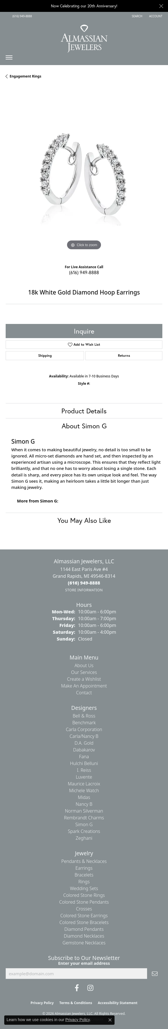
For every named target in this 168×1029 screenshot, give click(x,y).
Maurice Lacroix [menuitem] (84, 784)
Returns (124, 355)
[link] (21, 16)
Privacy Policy (42, 1002)
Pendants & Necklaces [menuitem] (84, 861)
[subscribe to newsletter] (154, 973)
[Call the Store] (84, 583)
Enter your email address (84, 963)
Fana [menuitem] (84, 756)
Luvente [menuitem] (84, 777)
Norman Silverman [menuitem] (84, 811)
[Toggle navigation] (9, 59)
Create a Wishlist (84, 679)
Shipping (45, 355)
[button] (136, 16)
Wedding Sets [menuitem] (84, 888)
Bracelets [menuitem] (84, 875)
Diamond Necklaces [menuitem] (84, 936)
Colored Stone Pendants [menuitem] (84, 902)
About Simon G (84, 425)
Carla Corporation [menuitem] (84, 729)
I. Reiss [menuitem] (84, 770)
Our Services (84, 672)
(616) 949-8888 (84, 272)
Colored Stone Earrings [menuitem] (84, 915)
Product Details (84, 410)
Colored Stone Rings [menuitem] (84, 895)
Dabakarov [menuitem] (84, 750)
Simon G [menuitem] (83, 824)
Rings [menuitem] (84, 881)
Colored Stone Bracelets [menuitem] (84, 922)
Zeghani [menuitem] (84, 838)
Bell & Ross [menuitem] (84, 716)
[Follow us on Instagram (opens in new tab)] (90, 988)
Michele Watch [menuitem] (84, 790)
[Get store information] (84, 590)
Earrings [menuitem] (84, 868)
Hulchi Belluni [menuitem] (84, 763)
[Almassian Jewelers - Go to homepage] (84, 36)
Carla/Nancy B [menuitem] (84, 736)
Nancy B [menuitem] (84, 804)
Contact (84, 692)
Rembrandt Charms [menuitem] (84, 818)
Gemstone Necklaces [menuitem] (84, 943)
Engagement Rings (25, 76)
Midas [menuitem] (84, 797)
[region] (84, 173)
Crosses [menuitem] (84, 909)
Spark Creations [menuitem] (84, 831)
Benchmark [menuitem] (84, 722)
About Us (84, 665)
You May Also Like (84, 520)
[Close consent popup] (110, 1020)
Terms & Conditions (75, 1002)
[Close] (161, 6)
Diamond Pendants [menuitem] (84, 929)
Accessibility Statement (117, 1002)
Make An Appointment (84, 686)
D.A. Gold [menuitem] (84, 743)
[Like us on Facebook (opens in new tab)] (77, 988)
